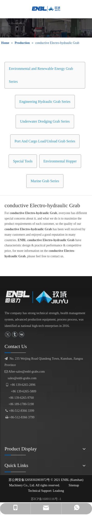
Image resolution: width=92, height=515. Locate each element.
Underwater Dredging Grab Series (45, 121)
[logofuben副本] (39, 297)
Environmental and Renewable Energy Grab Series (41, 75)
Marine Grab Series (45, 181)
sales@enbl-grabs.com (22, 378)
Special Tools (22, 161)
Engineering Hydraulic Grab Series (44, 102)
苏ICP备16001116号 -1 (46, 499)
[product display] (46, 28)
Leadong (58, 490)
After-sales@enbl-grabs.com (25, 371)
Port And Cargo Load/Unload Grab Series (45, 141)
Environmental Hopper (60, 161)
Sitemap (74, 485)
